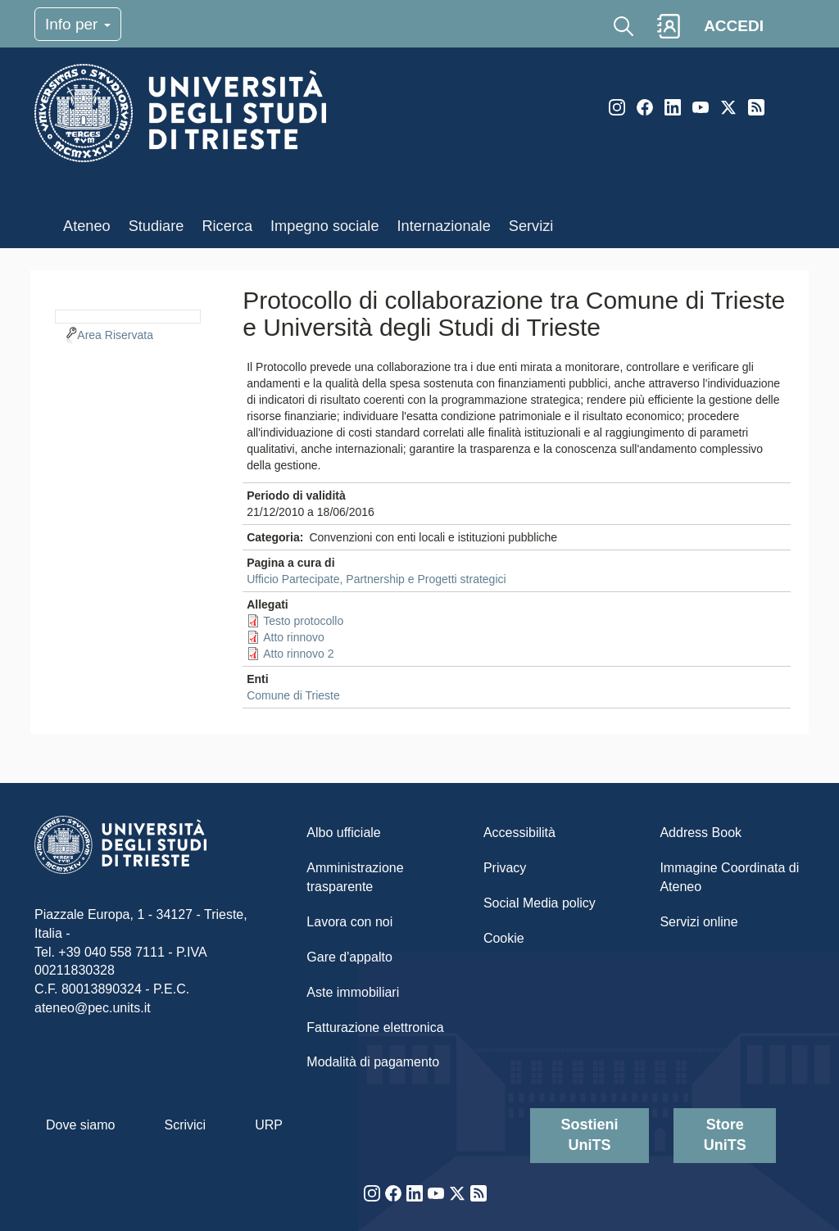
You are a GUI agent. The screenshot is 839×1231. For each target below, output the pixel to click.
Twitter (728, 107)
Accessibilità (519, 833)
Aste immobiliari (352, 992)
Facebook (644, 107)
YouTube (700, 107)
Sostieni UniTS (590, 1135)
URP (269, 1125)
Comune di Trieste (293, 695)
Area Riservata (115, 335)
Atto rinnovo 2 (298, 653)
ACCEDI (734, 25)
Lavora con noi (349, 922)
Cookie (503, 938)
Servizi (531, 226)
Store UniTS (725, 1135)
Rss (756, 107)
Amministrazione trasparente (354, 877)
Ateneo (87, 226)
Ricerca (227, 226)
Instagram (617, 107)
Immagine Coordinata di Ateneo (729, 877)
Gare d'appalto (349, 957)
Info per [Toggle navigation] (78, 24)
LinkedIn (672, 107)
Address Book (700, 833)
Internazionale (444, 226)
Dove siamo (80, 1125)
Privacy (504, 868)
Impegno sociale (324, 226)
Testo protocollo (303, 620)
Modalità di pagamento (372, 1062)
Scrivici (185, 1125)
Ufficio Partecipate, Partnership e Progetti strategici (376, 579)
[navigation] (128, 314)
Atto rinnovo (293, 637)
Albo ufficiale (343, 833)
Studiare (156, 226)
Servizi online (698, 922)
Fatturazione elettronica (374, 1027)
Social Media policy (539, 903)
